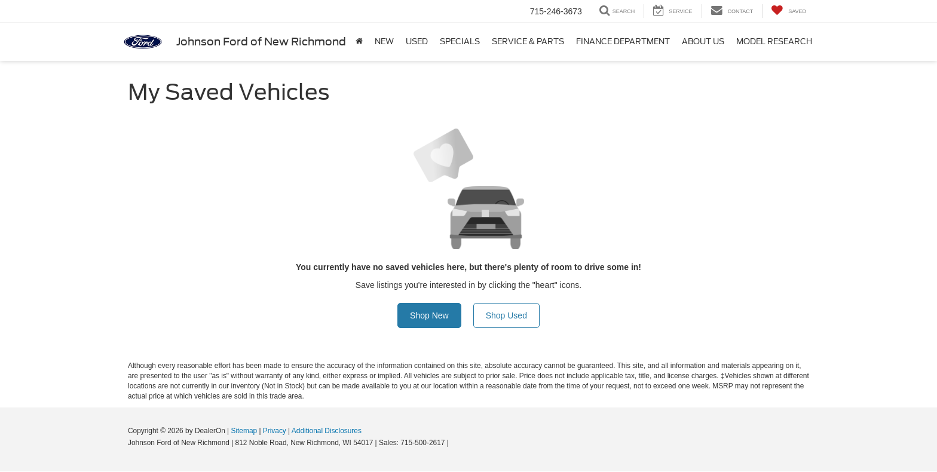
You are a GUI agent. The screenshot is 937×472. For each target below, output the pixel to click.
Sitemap (244, 431)
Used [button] (417, 41)
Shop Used (506, 315)
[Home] (359, 42)
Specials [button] (460, 41)
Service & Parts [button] (528, 41)
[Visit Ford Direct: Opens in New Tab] (453, 443)
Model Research (774, 41)
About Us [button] (703, 41)
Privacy (274, 431)
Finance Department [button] (623, 41)
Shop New (429, 315)
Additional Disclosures (327, 431)
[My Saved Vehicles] (788, 11)
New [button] (384, 41)
